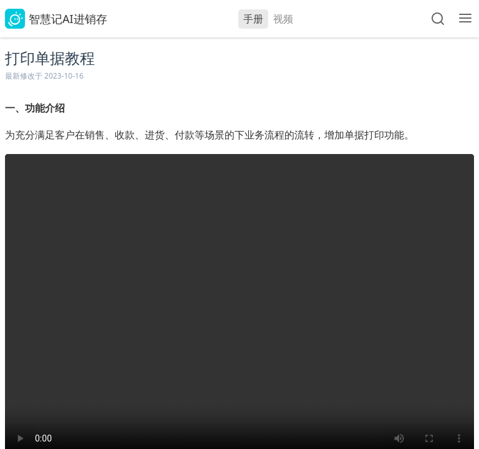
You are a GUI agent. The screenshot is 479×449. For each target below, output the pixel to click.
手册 (253, 19)
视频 (283, 19)
